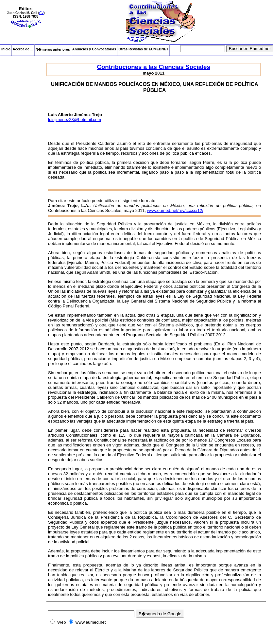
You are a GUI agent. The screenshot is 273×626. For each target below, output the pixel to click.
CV (41, 13)
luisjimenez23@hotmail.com (74, 119)
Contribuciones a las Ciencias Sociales (153, 66)
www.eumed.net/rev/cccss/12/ (175, 210)
